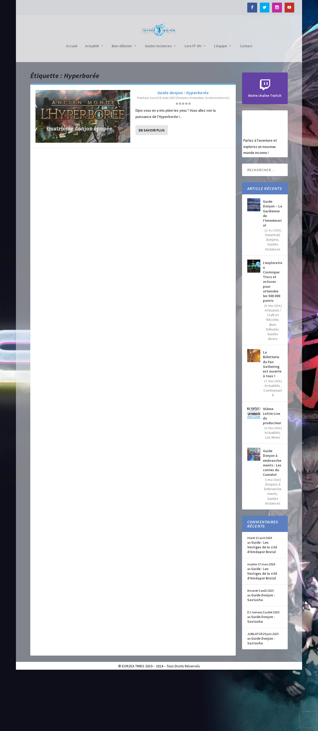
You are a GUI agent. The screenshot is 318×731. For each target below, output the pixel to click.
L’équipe (220, 103)
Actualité (92, 103)
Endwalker (197, 155)
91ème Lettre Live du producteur (272, 473)
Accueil (71, 103)
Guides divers (272, 393)
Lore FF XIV (193, 103)
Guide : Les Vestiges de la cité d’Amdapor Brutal (262, 604)
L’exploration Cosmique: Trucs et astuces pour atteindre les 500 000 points (272, 339)
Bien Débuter (272, 384)
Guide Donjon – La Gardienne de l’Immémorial (272, 270)
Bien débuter (122, 103)
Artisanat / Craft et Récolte (273, 372)
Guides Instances (158, 103)
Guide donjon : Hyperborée (183, 150)
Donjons (182, 155)
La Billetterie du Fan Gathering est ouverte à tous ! (272, 421)
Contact (246, 103)
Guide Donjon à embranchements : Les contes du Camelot (272, 520)
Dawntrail (272, 292)
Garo (153, 155)
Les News (272, 494)
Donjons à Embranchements (272, 546)
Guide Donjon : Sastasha (261, 655)
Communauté (272, 450)
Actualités (272, 443)
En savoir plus (152, 187)
